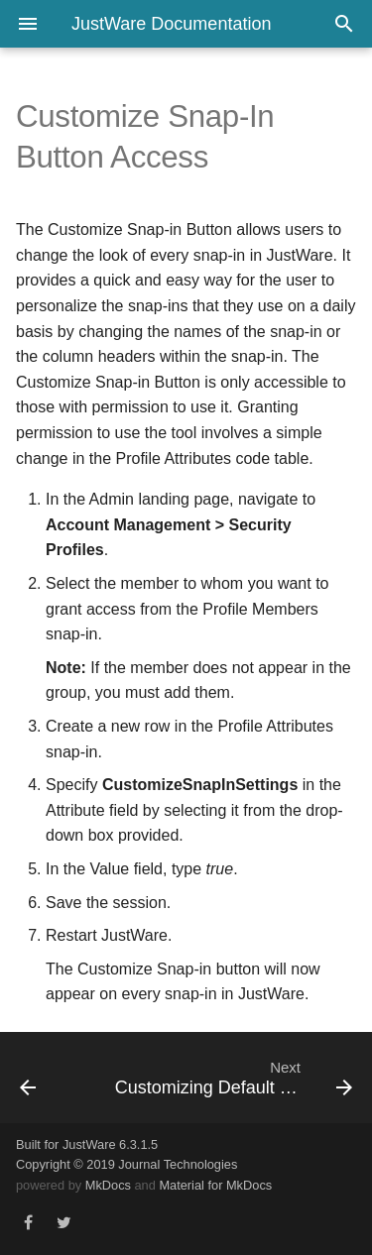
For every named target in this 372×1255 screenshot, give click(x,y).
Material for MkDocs (215, 1185)
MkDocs (108, 1185)
